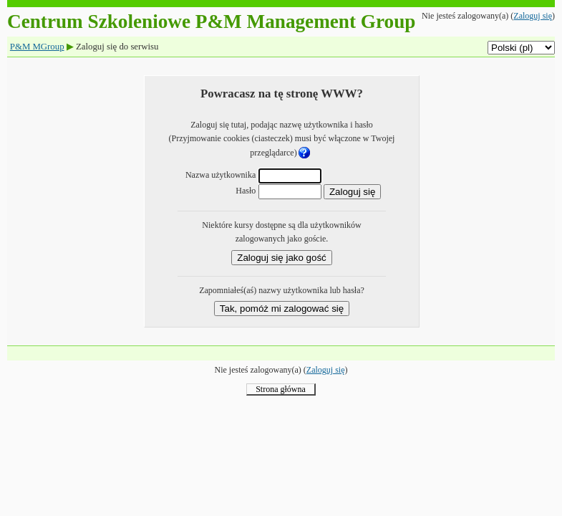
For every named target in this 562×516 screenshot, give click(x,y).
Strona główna (281, 389)
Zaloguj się (532, 16)
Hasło (246, 191)
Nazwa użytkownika (220, 175)
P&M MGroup (37, 47)
